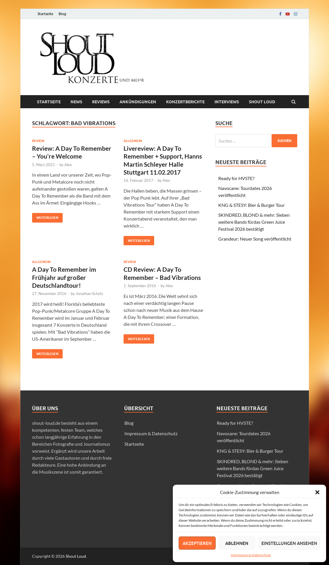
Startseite (45, 14)
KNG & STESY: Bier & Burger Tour (251, 205)
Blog (62, 14)
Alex (68, 164)
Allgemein (133, 141)
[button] (317, 492)
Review (38, 141)
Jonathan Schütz (89, 293)
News (76, 102)
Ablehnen (236, 543)
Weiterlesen (45, 216)
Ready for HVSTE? (236, 178)
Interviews (226, 102)
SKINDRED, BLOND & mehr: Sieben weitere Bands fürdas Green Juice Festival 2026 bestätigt (254, 222)
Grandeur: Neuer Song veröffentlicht (254, 238)
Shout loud (262, 102)
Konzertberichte (185, 102)
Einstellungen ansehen (289, 543)
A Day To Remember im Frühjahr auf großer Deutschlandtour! (64, 277)
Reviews (101, 102)
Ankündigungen (137, 102)
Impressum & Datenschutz (251, 555)
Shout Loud (76, 556)
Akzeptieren (197, 543)
